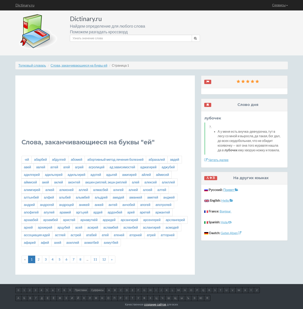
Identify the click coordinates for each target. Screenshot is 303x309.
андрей (29, 205)
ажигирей (129, 174)
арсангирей (129, 220)
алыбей (65, 197)
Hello (227, 200)
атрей (151, 235)
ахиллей (72, 242)
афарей (30, 242)
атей (105, 235)
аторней (135, 235)
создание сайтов (155, 304)
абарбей (40, 159)
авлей (40, 167)
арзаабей (31, 220)
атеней (119, 235)
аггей (54, 167)
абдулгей (59, 159)
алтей (161, 190)
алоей (147, 190)
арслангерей (175, 220)
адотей (95, 174)
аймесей (162, 174)
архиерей (45, 227)
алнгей (118, 190)
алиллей (168, 182)
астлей (60, 235)
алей (135, 182)
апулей (49, 212)
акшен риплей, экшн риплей (106, 182)
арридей (109, 220)
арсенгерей (152, 220)
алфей (49, 197)
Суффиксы (97, 290)
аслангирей (151, 227)
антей (113, 205)
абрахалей (157, 159)
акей (45, 182)
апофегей (31, 212)
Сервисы (280, 5)
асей (78, 227)
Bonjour (226, 211)
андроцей (66, 205)
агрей (79, 167)
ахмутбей (111, 242)
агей (66, 167)
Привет (230, 190)
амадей (118, 197)
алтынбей (31, 197)
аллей (83, 190)
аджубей (168, 167)
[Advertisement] (105, 110)
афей (45, 242)
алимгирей (32, 190)
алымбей (83, 197)
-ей (26, 159)
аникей (84, 205)
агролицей (96, 167)
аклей (58, 182)
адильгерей (53, 174)
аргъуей (82, 212)
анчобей (128, 205)
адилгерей (32, 174)
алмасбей (100, 190)
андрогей (47, 205)
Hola (226, 222)
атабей (91, 235)
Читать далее (216, 160)
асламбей (110, 227)
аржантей (162, 212)
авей (27, 167)
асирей (92, 227)
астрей (75, 235)
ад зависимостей (122, 167)
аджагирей (148, 167)
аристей (69, 220)
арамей (65, 212)
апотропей (163, 205)
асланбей (130, 227)
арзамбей (50, 220)
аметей (152, 197)
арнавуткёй (89, 220)
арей (131, 212)
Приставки (81, 290)
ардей (98, 212)
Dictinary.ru (24, 5)
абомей (76, 159)
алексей (150, 182)
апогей (145, 205)
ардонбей (115, 212)
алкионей (66, 190)
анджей (169, 197)
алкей (49, 190)
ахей (57, 242)
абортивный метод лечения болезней (115, 159)
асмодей (172, 227)
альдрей (101, 197)
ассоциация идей (37, 235)
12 (104, 259)
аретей (145, 212)
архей (28, 227)
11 (95, 259)
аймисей (30, 182)
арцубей (63, 227)
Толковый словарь (32, 65)
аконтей (74, 182)
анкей (99, 205)
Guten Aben (231, 233)
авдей (174, 159)
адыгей (111, 174)
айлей (146, 174)
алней (133, 190)
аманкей (135, 197)
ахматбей (91, 242)
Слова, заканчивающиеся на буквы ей (79, 65)
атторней (168, 235)
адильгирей (76, 174)
